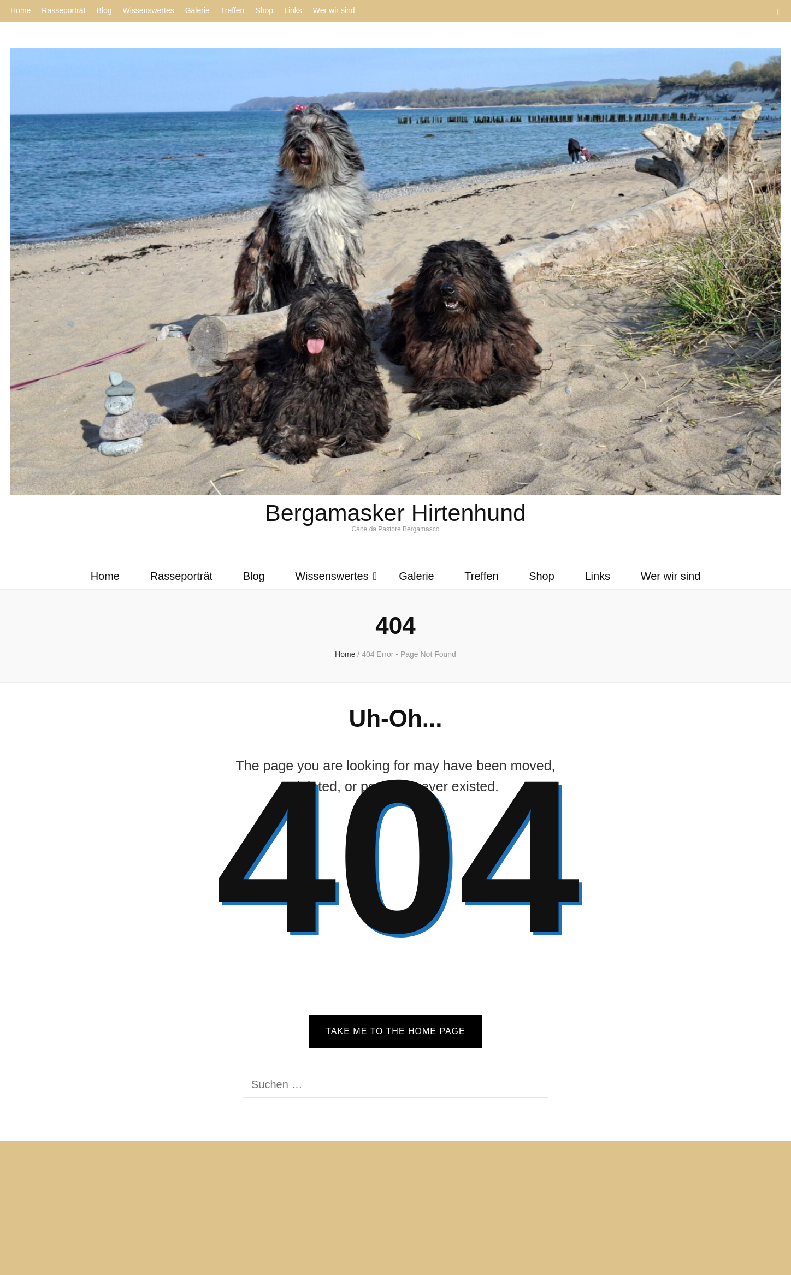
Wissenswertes (148, 10)
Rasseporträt (63, 10)
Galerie (197, 10)
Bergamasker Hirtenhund (395, 513)
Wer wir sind (334, 10)
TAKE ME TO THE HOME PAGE (395, 1031)
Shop (264, 10)
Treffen (233, 10)
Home (20, 10)
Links (293, 10)
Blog (104, 10)
